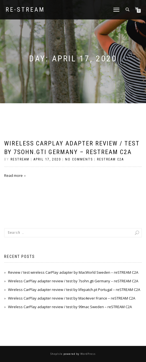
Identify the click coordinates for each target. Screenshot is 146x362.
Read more (13, 175)
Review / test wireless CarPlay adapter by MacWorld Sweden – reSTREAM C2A (73, 272)
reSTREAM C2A (110, 159)
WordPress (88, 354)
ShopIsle (56, 354)
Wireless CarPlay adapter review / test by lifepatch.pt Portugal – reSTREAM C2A (74, 289)
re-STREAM (25, 9)
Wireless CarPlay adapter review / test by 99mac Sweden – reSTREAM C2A (70, 306)
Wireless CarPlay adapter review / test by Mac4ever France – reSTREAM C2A (71, 298)
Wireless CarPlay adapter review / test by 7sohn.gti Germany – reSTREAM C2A (73, 280)
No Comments (79, 159)
